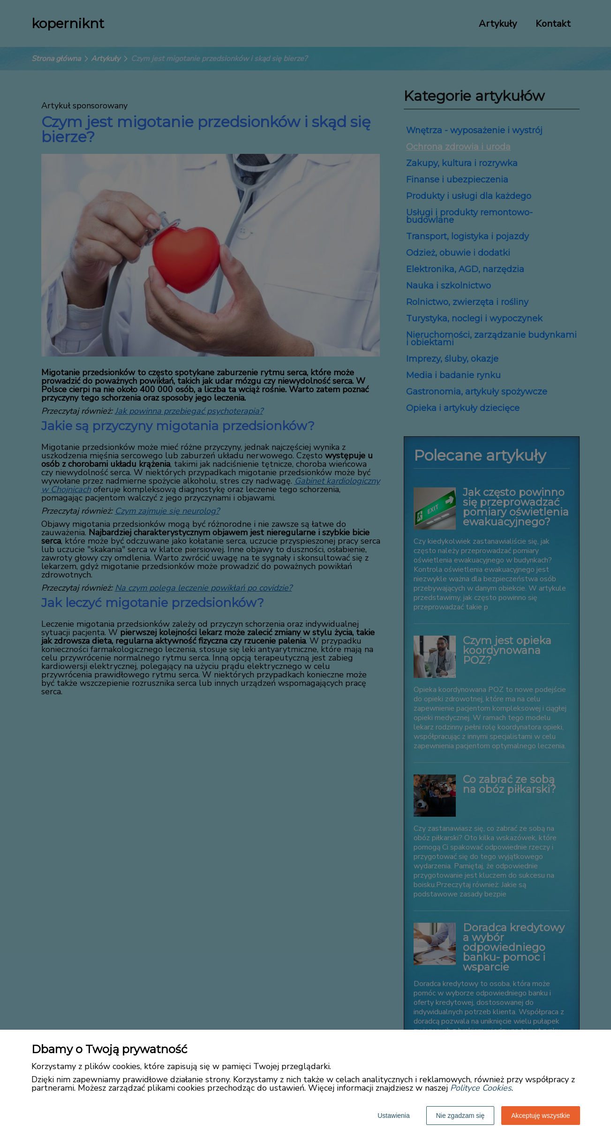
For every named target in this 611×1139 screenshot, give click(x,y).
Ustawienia (393, 1115)
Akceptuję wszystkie (540, 1115)
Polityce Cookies (481, 1087)
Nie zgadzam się (460, 1115)
